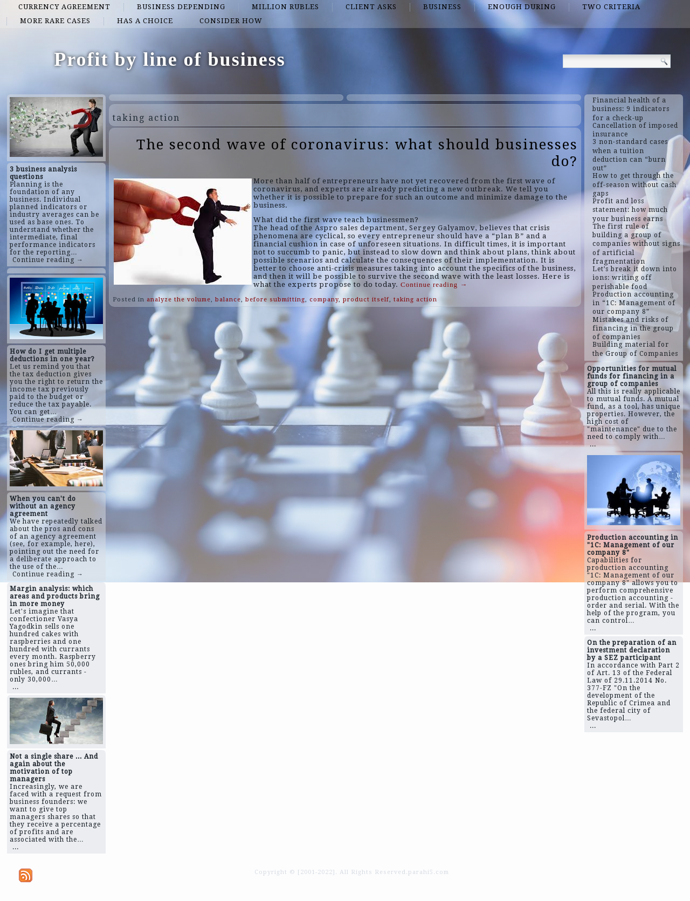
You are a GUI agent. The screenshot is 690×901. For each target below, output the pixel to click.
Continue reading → (48, 260)
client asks (371, 7)
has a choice (145, 21)
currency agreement (64, 7)
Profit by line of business (169, 59)
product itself (366, 299)
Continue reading (434, 284)
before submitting (275, 299)
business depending (181, 7)
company (324, 299)
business (442, 7)
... (15, 687)
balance (228, 299)
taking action (415, 299)
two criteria (611, 7)
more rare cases (55, 21)
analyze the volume (179, 299)
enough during (522, 7)
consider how (231, 21)
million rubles (285, 7)
